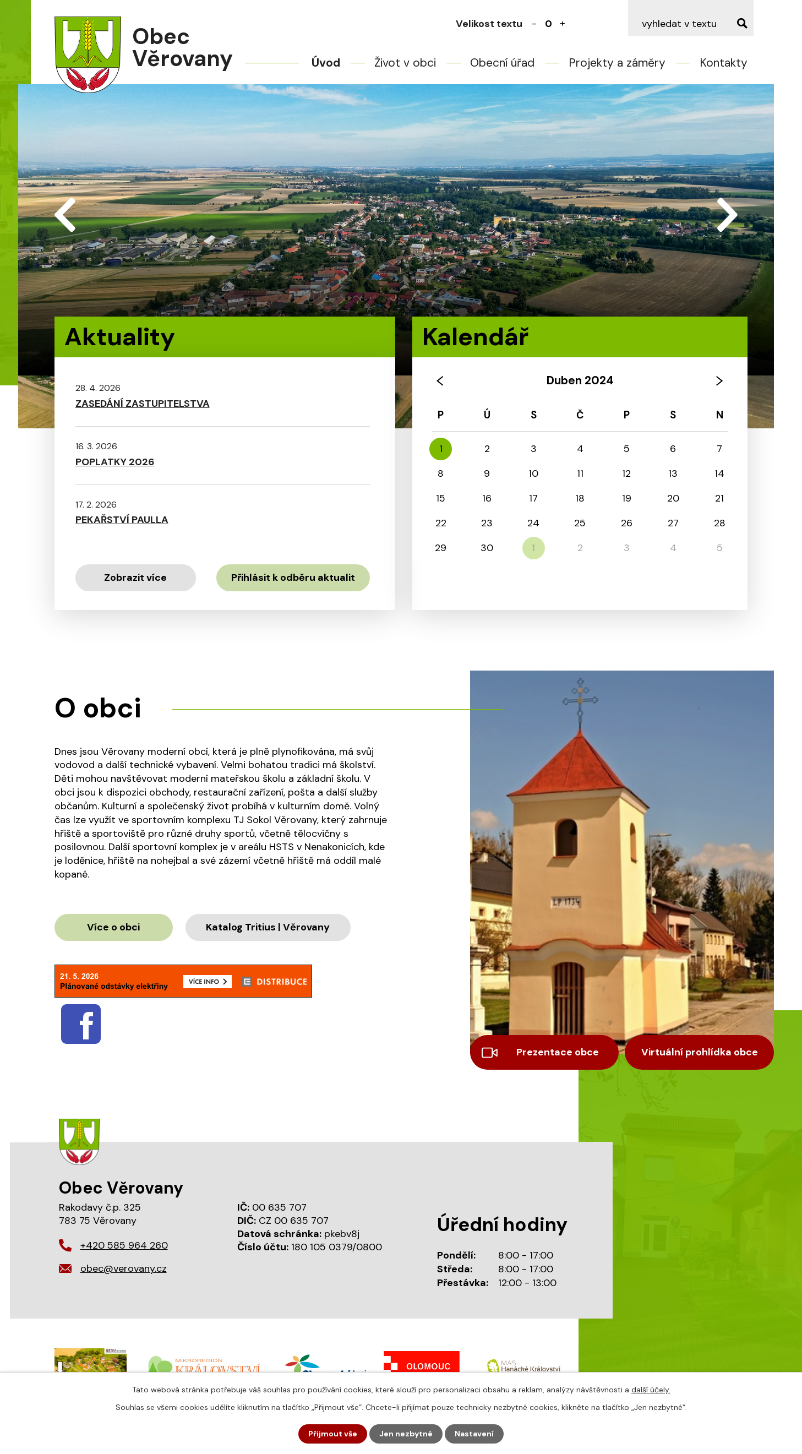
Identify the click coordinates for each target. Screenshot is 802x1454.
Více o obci (113, 927)
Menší (534, 23)
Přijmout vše (332, 1434)
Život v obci (405, 62)
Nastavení (474, 1434)
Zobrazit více (135, 577)
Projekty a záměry (617, 62)
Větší (562, 23)
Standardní (548, 23)
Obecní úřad (502, 62)
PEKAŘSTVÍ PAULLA (121, 519)
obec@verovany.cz (123, 1268)
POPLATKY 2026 (115, 462)
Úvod (326, 62)
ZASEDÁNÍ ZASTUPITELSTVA (142, 403)
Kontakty (724, 62)
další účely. (650, 1390)
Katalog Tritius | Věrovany (268, 927)
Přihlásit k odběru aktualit (293, 577)
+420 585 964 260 (124, 1245)
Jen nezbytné (406, 1434)
